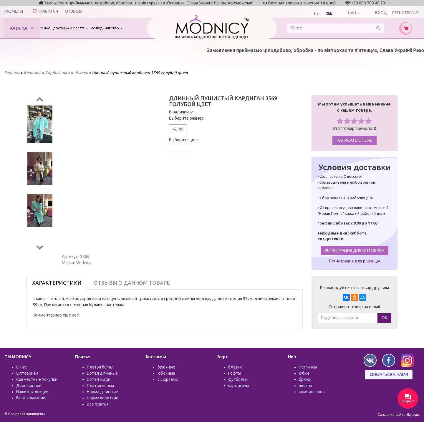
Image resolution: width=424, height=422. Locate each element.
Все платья (98, 404)
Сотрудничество (105, 28)
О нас (45, 28)
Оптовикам (27, 373)
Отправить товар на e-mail (354, 306)
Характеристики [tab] (57, 283)
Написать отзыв (354, 140)
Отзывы (73, 11)
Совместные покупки (36, 379)
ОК (384, 317)
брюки (305, 379)
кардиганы (238, 385)
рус (317, 12)
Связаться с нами (389, 374)
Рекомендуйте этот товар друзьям (354, 287)
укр (329, 12)
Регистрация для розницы (354, 261)
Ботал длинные (102, 373)
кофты (234, 373)
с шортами (168, 379)
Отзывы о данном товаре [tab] (132, 283)
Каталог (22, 28)
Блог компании (30, 398)
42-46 (177, 129)
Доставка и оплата (69, 28)
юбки (304, 373)
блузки (235, 367)
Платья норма (100, 385)
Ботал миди (98, 379)
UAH (352, 13)
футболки (238, 379)
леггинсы (308, 367)
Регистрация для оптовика (354, 250)
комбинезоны (312, 391)
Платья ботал (100, 367)
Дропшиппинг (29, 385)
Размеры (13, 11)
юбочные (166, 373)
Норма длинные (102, 391)
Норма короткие (102, 398)
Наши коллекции (32, 391)
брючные (166, 367)
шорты (305, 385)
